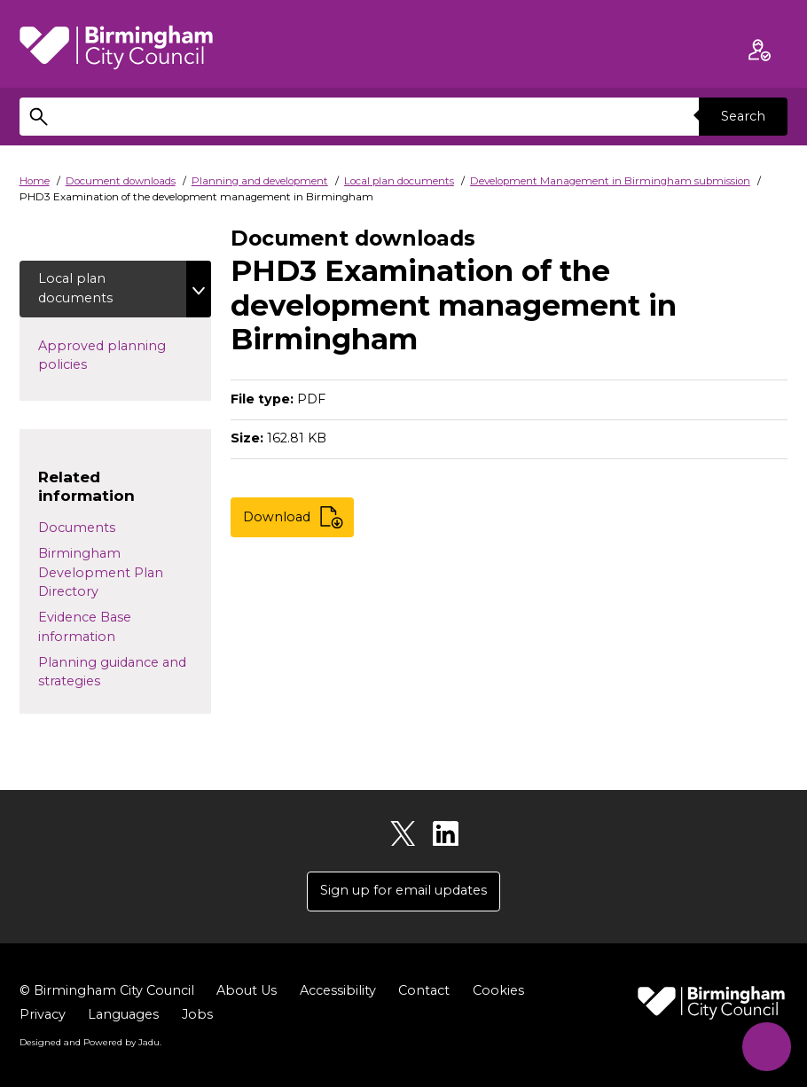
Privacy (43, 1014)
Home (35, 181)
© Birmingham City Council (107, 990)
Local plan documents (399, 181)
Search (743, 116)
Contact (424, 990)
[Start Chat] (766, 1046)
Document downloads (121, 181)
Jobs (197, 1014)
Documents (76, 528)
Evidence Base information (84, 627)
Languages (123, 1014)
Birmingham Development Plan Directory (100, 572)
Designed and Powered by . (90, 1041)
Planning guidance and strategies (112, 672)
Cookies (498, 990)
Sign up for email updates (403, 890)
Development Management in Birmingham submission (610, 181)
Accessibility (338, 990)
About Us (246, 990)
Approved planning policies (102, 355)
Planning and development (260, 181)
